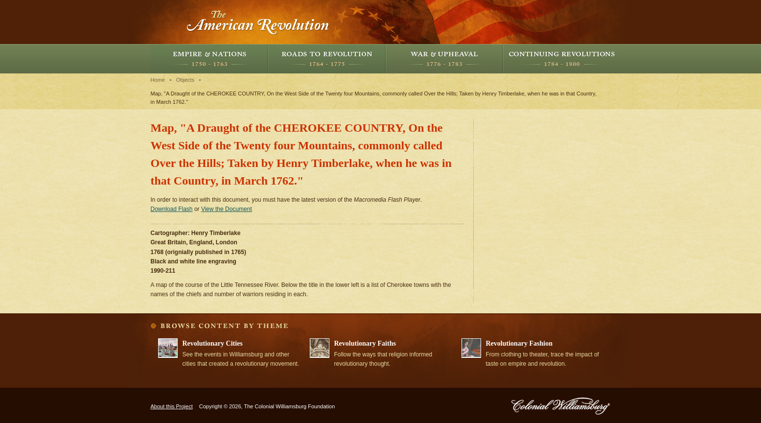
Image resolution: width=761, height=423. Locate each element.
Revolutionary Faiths (365, 343)
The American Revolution (258, 22)
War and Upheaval (444, 58)
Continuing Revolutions (562, 58)
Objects (185, 80)
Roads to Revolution (327, 58)
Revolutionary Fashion (519, 343)
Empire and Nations (209, 58)
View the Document (226, 209)
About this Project (172, 406)
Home (158, 80)
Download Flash (172, 209)
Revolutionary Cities (213, 343)
